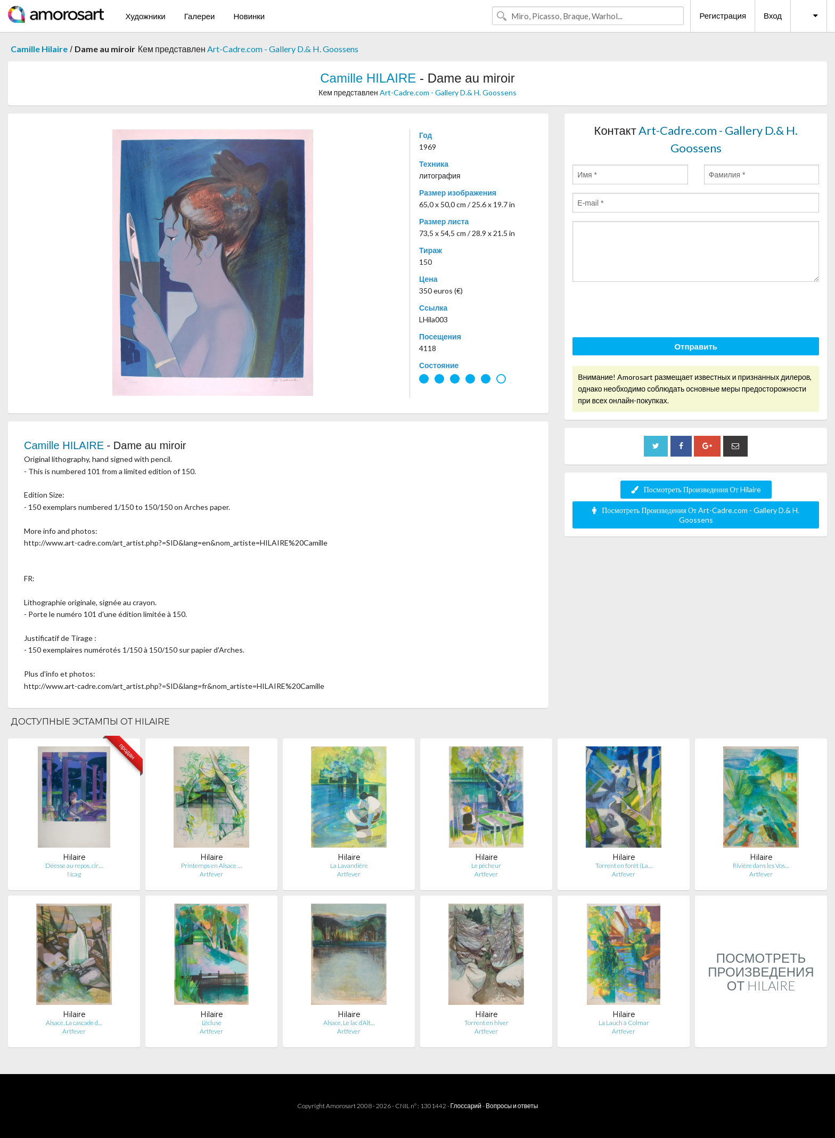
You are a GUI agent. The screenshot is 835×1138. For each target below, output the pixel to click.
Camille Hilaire (39, 49)
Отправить (695, 346)
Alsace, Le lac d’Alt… (349, 1023)
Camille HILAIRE (368, 78)
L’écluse (212, 1023)
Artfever (211, 874)
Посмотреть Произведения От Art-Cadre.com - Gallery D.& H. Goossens (695, 515)
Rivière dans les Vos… (761, 865)
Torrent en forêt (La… (623, 865)
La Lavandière (349, 865)
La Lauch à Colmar (624, 1023)
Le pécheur (486, 865)
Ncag (74, 874)
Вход (773, 15)
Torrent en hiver (486, 1023)
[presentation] (653, 311)
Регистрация (722, 15)
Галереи (199, 16)
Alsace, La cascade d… (74, 1023)
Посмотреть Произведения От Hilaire (696, 489)
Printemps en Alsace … (211, 865)
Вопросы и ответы (512, 1106)
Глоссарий (466, 1106)
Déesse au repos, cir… (74, 865)
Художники (145, 16)
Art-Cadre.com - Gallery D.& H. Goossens (282, 49)
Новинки (249, 16)
